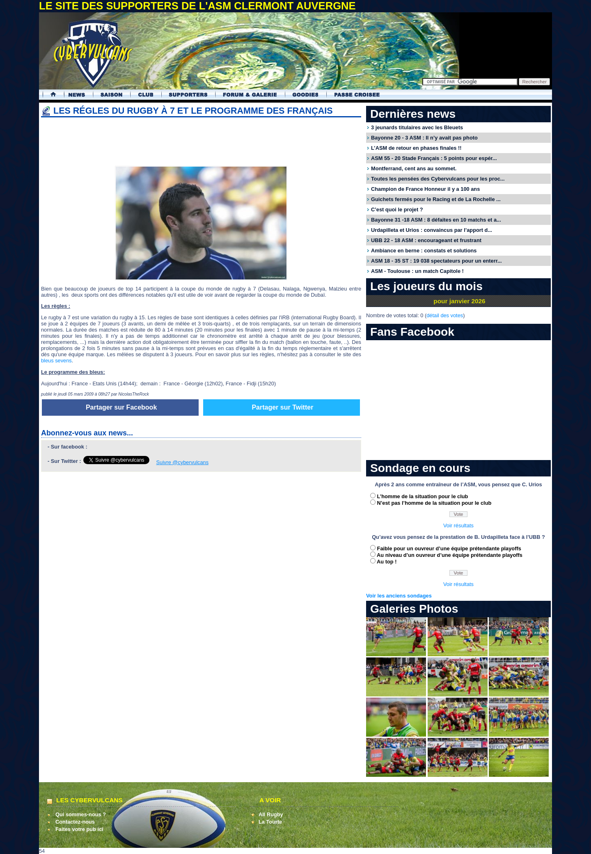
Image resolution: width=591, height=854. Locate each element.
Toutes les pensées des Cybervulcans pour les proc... (438, 179)
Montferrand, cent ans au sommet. (413, 168)
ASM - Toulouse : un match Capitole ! (417, 271)
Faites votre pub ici (79, 829)
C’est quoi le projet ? (397, 209)
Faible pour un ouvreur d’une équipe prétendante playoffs (449, 548)
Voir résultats (458, 525)
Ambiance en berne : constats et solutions (423, 250)
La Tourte (270, 822)
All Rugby (271, 814)
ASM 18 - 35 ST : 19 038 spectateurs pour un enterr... (436, 261)
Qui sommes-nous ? (80, 814)
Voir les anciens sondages (399, 596)
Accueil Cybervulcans (49, 94)
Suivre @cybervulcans (182, 462)
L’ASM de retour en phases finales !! (416, 148)
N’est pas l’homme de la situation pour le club (434, 503)
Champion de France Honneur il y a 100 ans (425, 189)
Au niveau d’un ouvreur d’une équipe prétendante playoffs (449, 555)
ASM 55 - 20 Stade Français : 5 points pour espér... (434, 158)
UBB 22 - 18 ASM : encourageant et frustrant (426, 240)
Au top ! (386, 562)
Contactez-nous (75, 822)
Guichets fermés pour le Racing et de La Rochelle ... (436, 199)
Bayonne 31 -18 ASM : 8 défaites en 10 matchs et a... (436, 220)
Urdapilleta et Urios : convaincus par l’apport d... (431, 230)
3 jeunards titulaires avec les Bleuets (417, 127)
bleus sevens (56, 360)
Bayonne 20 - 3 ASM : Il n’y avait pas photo (424, 138)
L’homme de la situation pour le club (422, 496)
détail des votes (444, 315)
